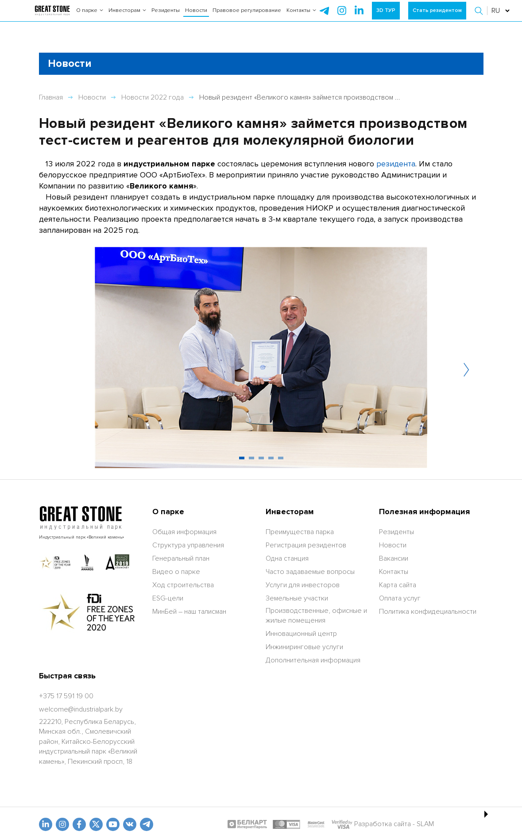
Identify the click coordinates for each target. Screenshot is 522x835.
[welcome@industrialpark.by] (81, 709)
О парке (89, 17)
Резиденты (165, 17)
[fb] (79, 824)
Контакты (301, 17)
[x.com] (96, 824)
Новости (196, 17)
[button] (480, 17)
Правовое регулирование (247, 17)
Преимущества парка (300, 531)
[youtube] (113, 824)
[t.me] (146, 824)
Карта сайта (397, 585)
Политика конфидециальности (427, 611)
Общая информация (184, 531)
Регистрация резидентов (306, 545)
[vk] (129, 824)
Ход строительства (183, 585)
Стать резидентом (437, 17)
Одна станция (287, 558)
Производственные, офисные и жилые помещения (316, 615)
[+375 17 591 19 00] (66, 696)
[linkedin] (45, 824)
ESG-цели (167, 598)
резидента (395, 164)
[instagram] (359, 17)
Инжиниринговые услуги (304, 647)
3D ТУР (385, 17)
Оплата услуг (400, 598)
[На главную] (52, 17)
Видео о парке (176, 571)
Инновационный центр (301, 633)
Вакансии (393, 558)
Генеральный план (180, 558)
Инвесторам (127, 17)
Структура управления (188, 545)
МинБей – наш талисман (189, 611)
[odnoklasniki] (62, 824)
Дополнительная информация (313, 660)
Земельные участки (297, 598)
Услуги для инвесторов (303, 585)
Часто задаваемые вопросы (310, 571)
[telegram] (324, 17)
